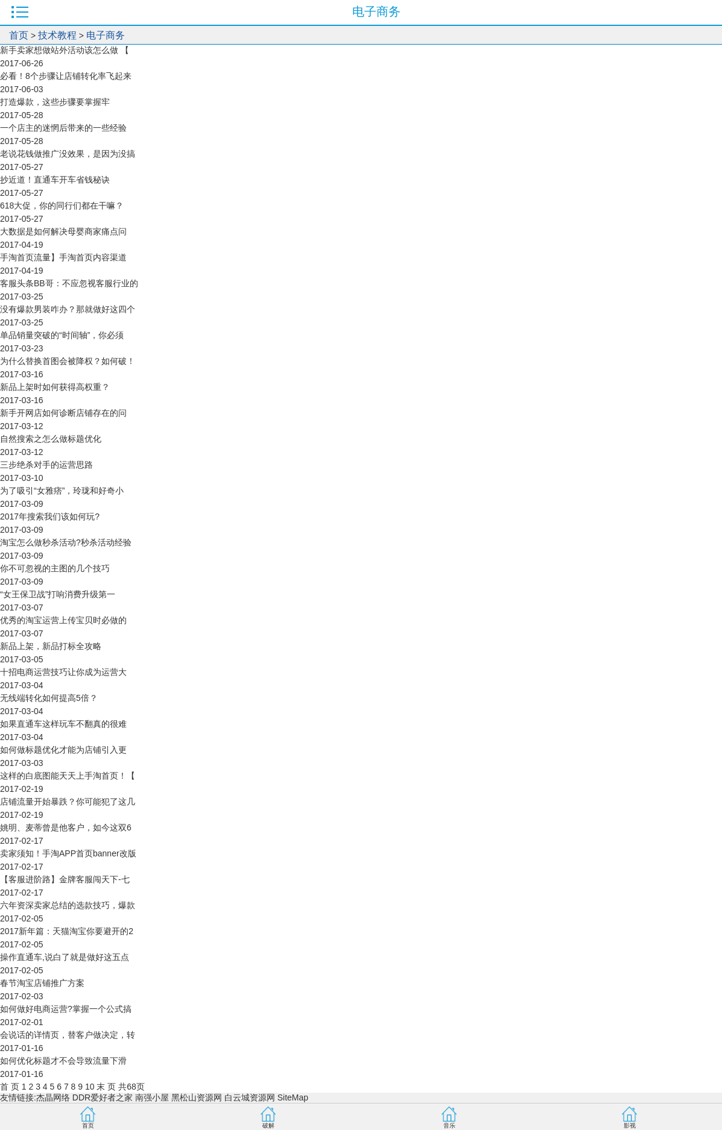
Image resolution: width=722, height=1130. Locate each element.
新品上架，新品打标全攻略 (50, 646)
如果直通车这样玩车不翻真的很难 (63, 724)
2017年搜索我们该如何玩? (50, 516)
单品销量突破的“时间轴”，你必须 (62, 335)
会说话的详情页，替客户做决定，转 (67, 1035)
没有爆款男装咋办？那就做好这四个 (67, 309)
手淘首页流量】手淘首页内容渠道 (63, 257)
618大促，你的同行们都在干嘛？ (62, 205)
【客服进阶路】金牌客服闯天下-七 (65, 879)
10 (90, 1086)
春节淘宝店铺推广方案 (42, 983)
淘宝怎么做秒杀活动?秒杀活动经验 (65, 542)
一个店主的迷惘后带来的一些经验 (63, 128)
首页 (18, 35)
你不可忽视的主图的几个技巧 (55, 568)
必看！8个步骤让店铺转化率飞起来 (65, 76)
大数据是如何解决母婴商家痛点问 (63, 231)
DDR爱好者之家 (102, 1097)
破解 (268, 1125)
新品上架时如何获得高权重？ (55, 387)
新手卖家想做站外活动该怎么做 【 (64, 50)
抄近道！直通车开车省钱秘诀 (55, 179)
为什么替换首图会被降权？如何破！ (67, 361)
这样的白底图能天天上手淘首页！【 (67, 775)
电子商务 (105, 35)
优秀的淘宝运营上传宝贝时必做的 (63, 620)
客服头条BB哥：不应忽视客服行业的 (69, 283)
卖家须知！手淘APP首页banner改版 (68, 853)
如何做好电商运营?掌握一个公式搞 (65, 1009)
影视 (630, 1125)
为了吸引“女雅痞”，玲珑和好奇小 (62, 490)
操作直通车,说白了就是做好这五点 (64, 957)
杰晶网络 (53, 1097)
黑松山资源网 (196, 1097)
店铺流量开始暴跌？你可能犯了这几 (67, 801)
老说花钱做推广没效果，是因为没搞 (67, 154)
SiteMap (292, 1097)
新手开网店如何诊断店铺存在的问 (63, 413)
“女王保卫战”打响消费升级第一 (57, 594)
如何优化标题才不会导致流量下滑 (63, 1061)
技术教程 (57, 35)
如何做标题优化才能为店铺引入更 (63, 750)
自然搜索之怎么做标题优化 (50, 439)
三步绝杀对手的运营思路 (46, 464)
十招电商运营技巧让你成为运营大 (63, 672)
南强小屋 (152, 1097)
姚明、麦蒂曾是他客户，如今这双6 (65, 827)
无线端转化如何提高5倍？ (49, 698)
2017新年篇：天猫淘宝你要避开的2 (66, 931)
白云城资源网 (249, 1097)
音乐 (449, 1125)
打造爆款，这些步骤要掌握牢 (55, 102)
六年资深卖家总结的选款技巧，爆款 (67, 905)
